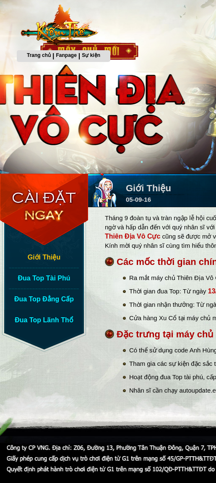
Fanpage (66, 55)
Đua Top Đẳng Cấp (44, 299)
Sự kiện (91, 55)
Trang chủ (39, 55)
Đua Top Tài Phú (44, 278)
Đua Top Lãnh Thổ (44, 320)
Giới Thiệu (44, 257)
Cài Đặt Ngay (46, 209)
